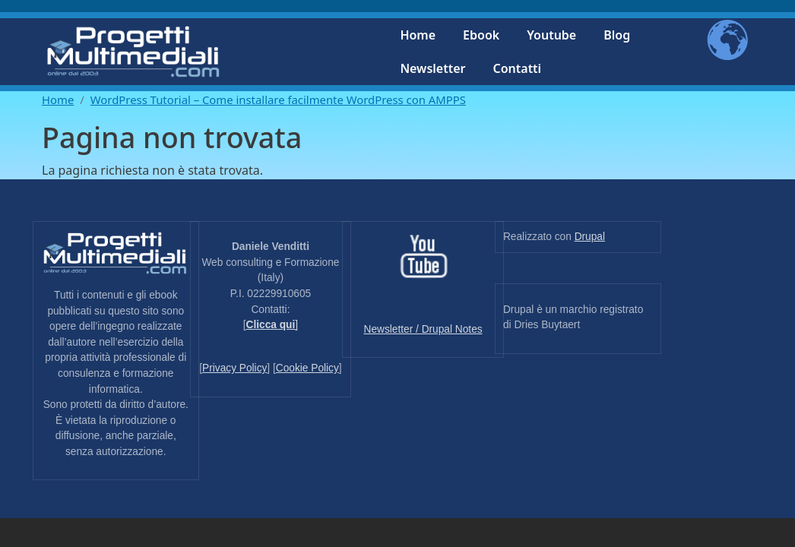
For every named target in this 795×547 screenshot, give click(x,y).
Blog (616, 35)
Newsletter (432, 68)
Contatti (517, 68)
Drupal (590, 236)
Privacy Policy (234, 368)
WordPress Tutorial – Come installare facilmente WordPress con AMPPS (278, 99)
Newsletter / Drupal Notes (423, 329)
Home (418, 35)
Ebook (481, 35)
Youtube (551, 35)
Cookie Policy (307, 368)
